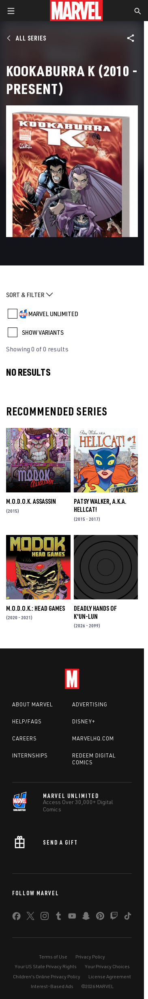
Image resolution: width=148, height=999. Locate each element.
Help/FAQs (27, 721)
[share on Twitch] (114, 917)
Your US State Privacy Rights (46, 966)
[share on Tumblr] (58, 917)
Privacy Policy (90, 957)
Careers (24, 738)
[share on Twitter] (30, 917)
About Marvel (32, 704)
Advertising (89, 704)
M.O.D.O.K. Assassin (31, 501)
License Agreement (109, 976)
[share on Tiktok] (128, 917)
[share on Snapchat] (86, 917)
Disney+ (83, 721)
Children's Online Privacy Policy (46, 976)
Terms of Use (53, 957)
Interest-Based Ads (52, 986)
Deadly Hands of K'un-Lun (95, 612)
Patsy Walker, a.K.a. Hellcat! (100, 505)
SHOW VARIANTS (43, 332)
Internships (30, 755)
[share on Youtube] (72, 917)
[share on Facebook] (16, 918)
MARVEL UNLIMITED (53, 314)
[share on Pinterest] (100, 917)
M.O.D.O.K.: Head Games (35, 608)
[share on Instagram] (45, 917)
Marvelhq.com (93, 738)
